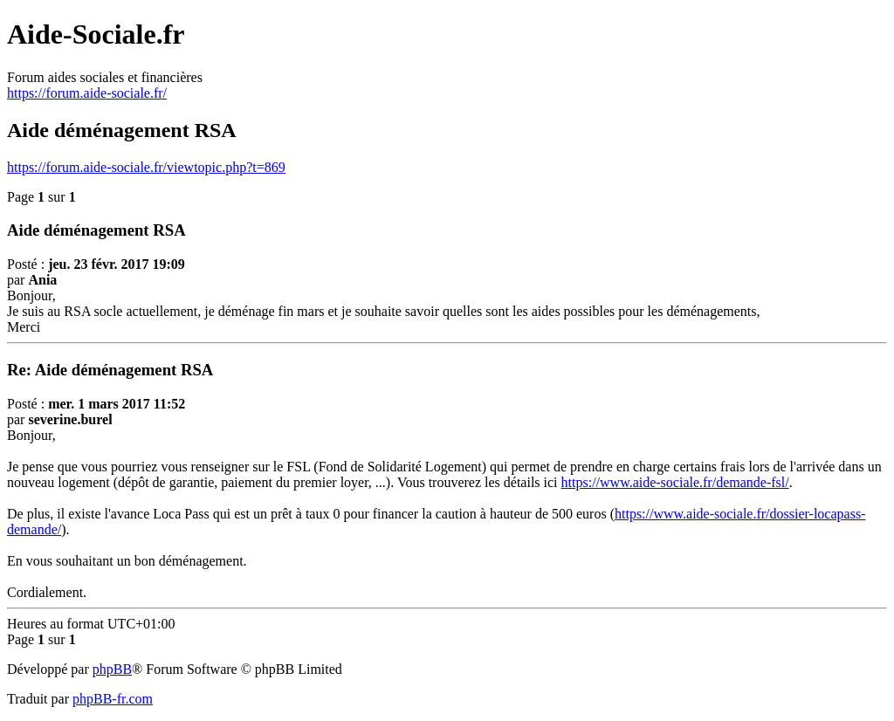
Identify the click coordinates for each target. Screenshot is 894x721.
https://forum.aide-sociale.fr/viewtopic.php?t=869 (146, 167)
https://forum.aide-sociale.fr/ (87, 93)
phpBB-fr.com (112, 698)
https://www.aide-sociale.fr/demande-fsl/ (675, 482)
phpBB (112, 669)
